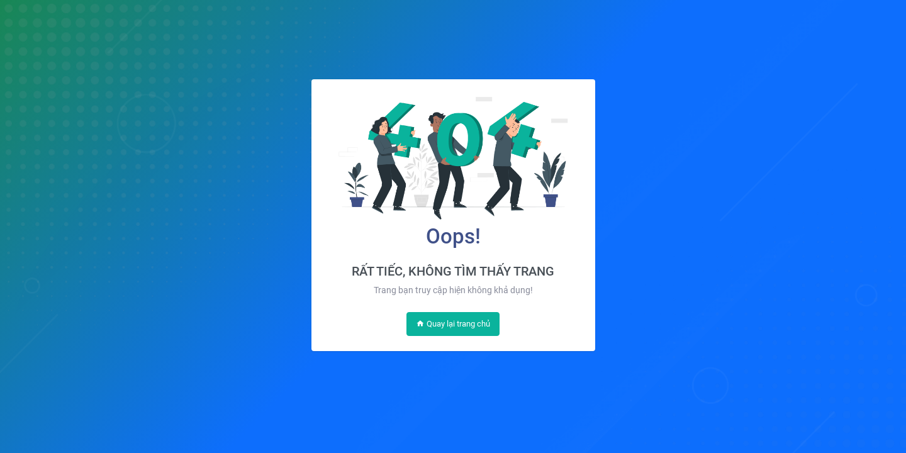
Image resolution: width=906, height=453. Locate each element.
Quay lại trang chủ (453, 323)
